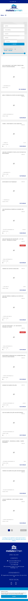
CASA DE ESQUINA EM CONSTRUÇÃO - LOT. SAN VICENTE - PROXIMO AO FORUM (12, 239)
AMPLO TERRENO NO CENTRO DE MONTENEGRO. (13, 95)
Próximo (23, 530)
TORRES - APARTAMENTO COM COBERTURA (12, 123)
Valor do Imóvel (8, 49)
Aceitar (14, 596)
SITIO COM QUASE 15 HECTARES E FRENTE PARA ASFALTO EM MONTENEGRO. (12, 66)
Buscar (14, 44)
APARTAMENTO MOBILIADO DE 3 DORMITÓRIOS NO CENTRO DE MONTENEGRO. (13, 356)
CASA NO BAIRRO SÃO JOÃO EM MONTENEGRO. (12, 412)
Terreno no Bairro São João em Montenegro (13, 470)
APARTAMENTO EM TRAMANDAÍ (9, 181)
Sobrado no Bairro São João (9, 385)
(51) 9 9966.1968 (13, 1)
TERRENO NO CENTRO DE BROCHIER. (10, 268)
